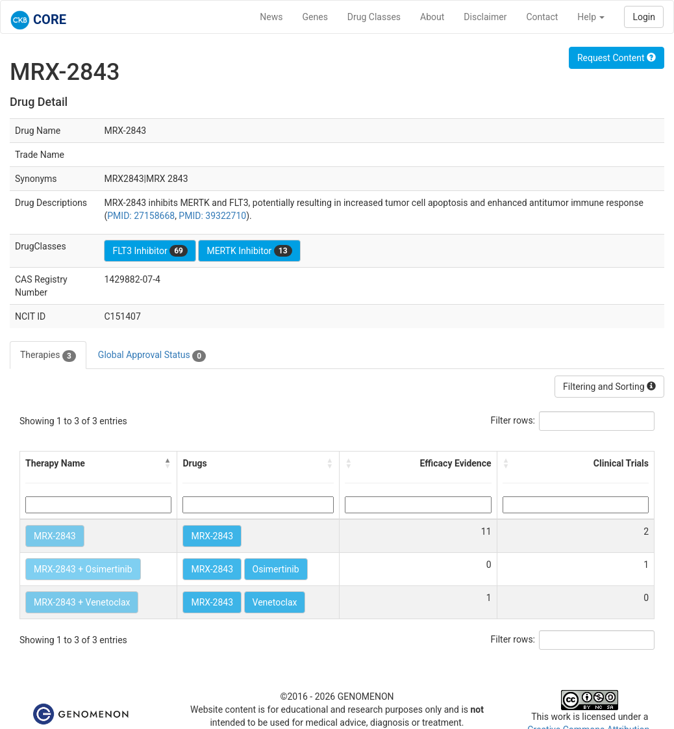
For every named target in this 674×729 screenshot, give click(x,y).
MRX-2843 (55, 536)
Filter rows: (513, 420)
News (271, 17)
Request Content (616, 58)
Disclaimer (485, 17)
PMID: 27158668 (141, 216)
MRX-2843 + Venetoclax (82, 602)
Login (643, 17)
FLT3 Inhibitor (149, 251)
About (432, 17)
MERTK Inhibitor (249, 251)
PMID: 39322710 (212, 216)
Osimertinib (276, 569)
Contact (542, 17)
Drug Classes (374, 17)
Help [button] (591, 17)
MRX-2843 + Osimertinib (83, 569)
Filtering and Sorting (609, 386)
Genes (315, 17)
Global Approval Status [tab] (152, 355)
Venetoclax (275, 602)
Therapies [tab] (48, 355)
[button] (167, 463)
